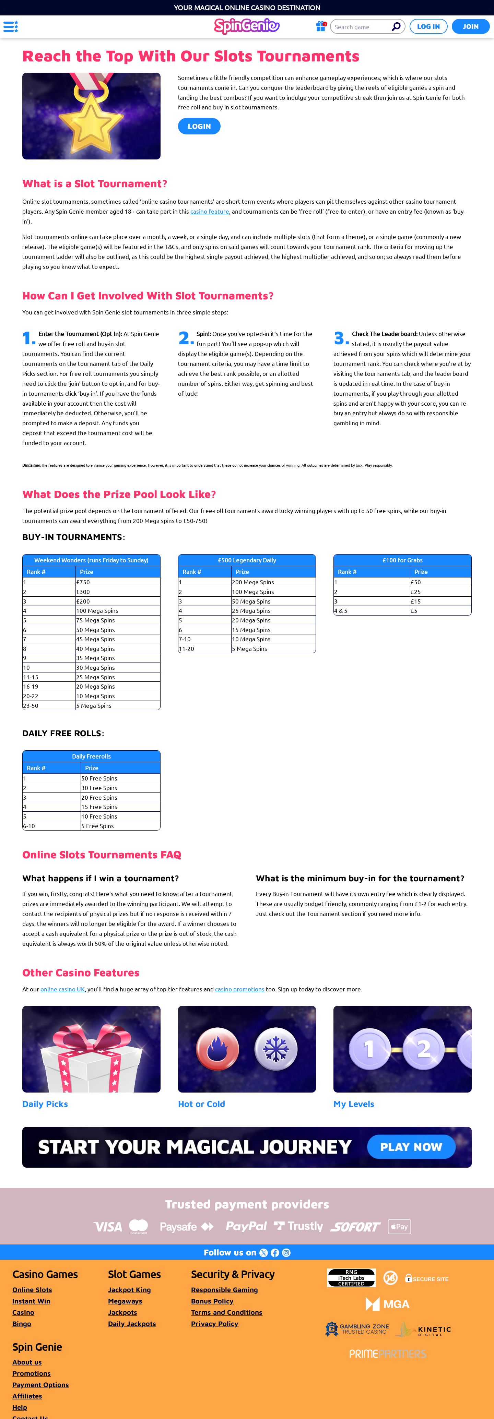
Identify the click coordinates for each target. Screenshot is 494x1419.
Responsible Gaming (224, 1289)
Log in (428, 26)
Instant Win (31, 1301)
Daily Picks (45, 1103)
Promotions (31, 1373)
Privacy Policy (214, 1323)
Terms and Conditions (226, 1312)
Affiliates (27, 1396)
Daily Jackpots (132, 1323)
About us (27, 1362)
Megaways (125, 1301)
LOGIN (199, 126)
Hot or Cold (201, 1103)
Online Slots (32, 1289)
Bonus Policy (212, 1301)
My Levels (353, 1103)
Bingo (21, 1323)
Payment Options (40, 1384)
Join (471, 26)
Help (19, 1407)
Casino (23, 1312)
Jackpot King (129, 1289)
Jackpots (122, 1312)
